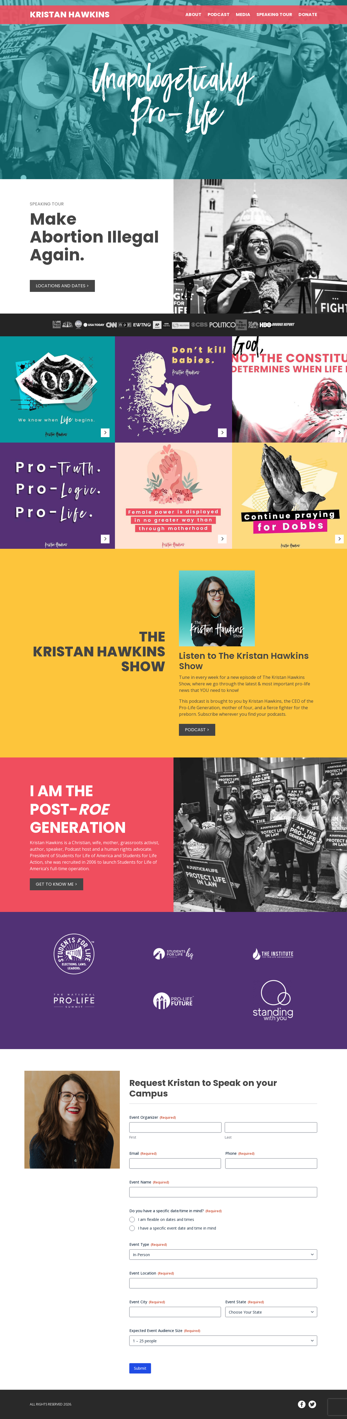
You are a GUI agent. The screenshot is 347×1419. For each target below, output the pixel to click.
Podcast (219, 14)
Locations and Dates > (62, 286)
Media (243, 14)
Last (228, 1137)
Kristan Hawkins (70, 14)
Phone (240, 1153)
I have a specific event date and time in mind (177, 1228)
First (132, 1137)
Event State (244, 1301)
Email (143, 1153)
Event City (147, 1301)
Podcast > (197, 730)
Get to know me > (56, 884)
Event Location (151, 1273)
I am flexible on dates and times (166, 1219)
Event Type (148, 1244)
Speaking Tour (274, 14)
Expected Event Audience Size (164, 1330)
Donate (307, 14)
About (193, 14)
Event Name (149, 1182)
